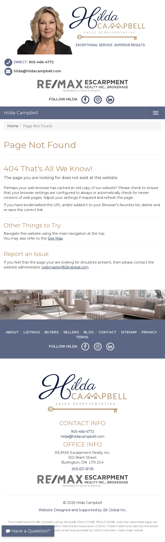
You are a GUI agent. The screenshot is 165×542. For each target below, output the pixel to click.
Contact (107, 332)
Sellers (71, 332)
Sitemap (129, 332)
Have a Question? (28, 531)
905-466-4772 (41, 62)
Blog (89, 332)
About (12, 332)
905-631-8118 (83, 469)
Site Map (55, 238)
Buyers (51, 332)
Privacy (149, 332)
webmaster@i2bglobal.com (65, 267)
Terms (82, 337)
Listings (31, 332)
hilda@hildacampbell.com (37, 71)
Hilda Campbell (21, 113)
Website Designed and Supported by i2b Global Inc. (82, 510)
